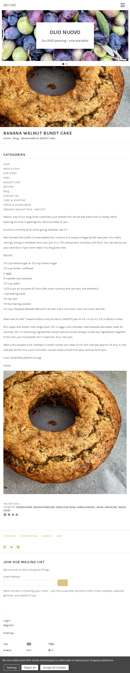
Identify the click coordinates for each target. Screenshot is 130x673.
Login (6, 620)
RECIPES (8, 186)
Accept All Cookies (54, 667)
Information (29, 536)
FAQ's (6, 177)
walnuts (30, 309)
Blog (6, 191)
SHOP (6, 164)
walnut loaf (111, 506)
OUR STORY (10, 173)
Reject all (30, 667)
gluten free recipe (66, 506)
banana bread (24, 506)
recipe (100, 506)
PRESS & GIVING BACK (17, 204)
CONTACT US (10, 195)
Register (8, 625)
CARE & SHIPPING (14, 200)
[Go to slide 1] (63, 64)
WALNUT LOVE (11, 182)
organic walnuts (86, 506)
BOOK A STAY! (11, 168)
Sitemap (8, 633)
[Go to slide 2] (67, 64)
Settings (12, 667)
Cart (59, 536)
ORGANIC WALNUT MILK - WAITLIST (24, 209)
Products (9, 536)
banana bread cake (44, 506)
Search (47, 536)
